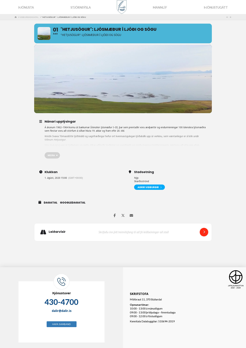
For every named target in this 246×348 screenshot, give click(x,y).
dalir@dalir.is (61, 311)
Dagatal (50, 202)
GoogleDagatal (72, 202)
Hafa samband (61, 324)
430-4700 (61, 302)
